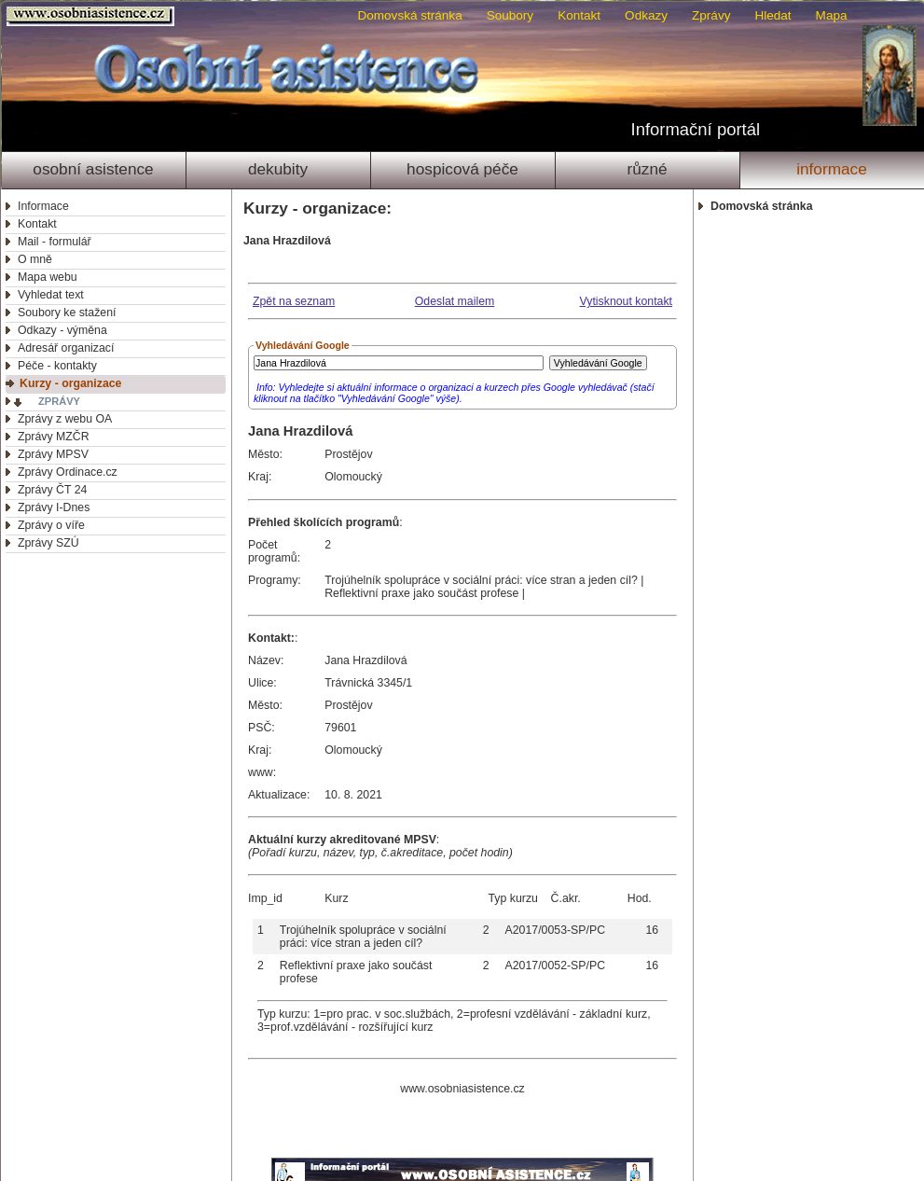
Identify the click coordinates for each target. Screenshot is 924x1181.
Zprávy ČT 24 (52, 489)
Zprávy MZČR (54, 436)
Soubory (510, 15)
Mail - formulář (54, 241)
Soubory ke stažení (67, 312)
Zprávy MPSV (53, 454)
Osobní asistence (93, 169)
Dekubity (278, 169)
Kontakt (579, 15)
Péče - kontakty (57, 365)
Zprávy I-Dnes (54, 507)
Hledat (772, 15)
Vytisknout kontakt (626, 301)
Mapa (832, 15)
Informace (831, 169)
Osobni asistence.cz (93, 16)
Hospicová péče (462, 169)
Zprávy (711, 15)
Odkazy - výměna (62, 330)
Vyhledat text (51, 294)
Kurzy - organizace (70, 383)
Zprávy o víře (51, 525)
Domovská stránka (409, 15)
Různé (647, 169)
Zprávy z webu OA (65, 418)
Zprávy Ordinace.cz (67, 472)
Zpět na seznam (294, 301)
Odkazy (646, 15)
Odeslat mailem (455, 301)
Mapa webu (47, 277)
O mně (35, 259)
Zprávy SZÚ (48, 542)
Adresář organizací (66, 347)
